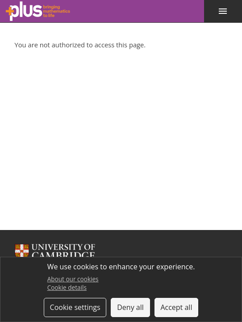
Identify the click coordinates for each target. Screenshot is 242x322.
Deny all (130, 307)
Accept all (176, 307)
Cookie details (67, 287)
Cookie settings (75, 307)
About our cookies (73, 279)
